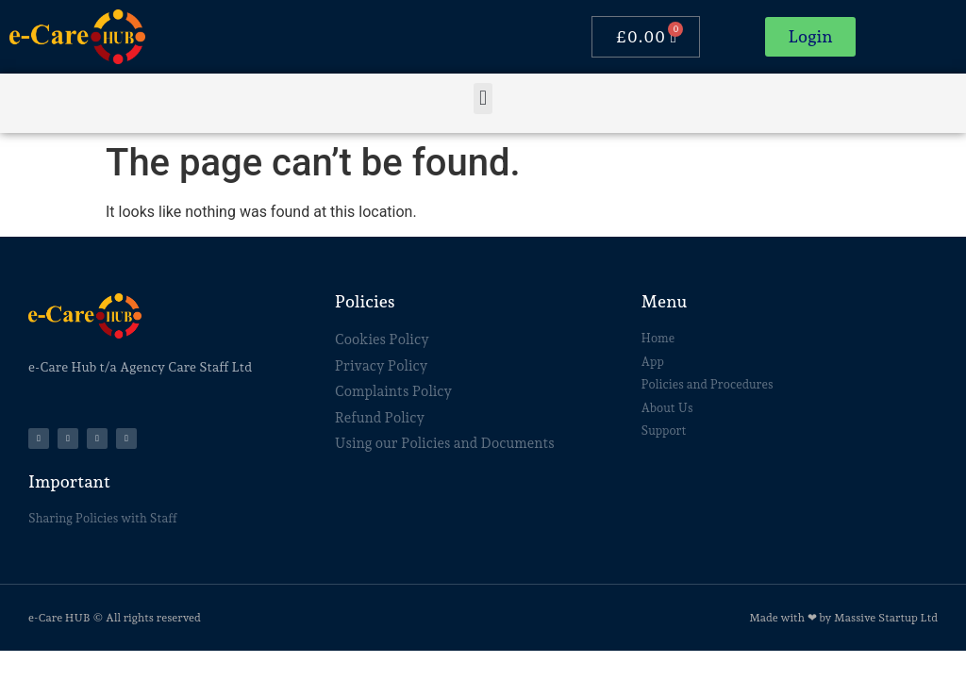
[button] (482, 98)
